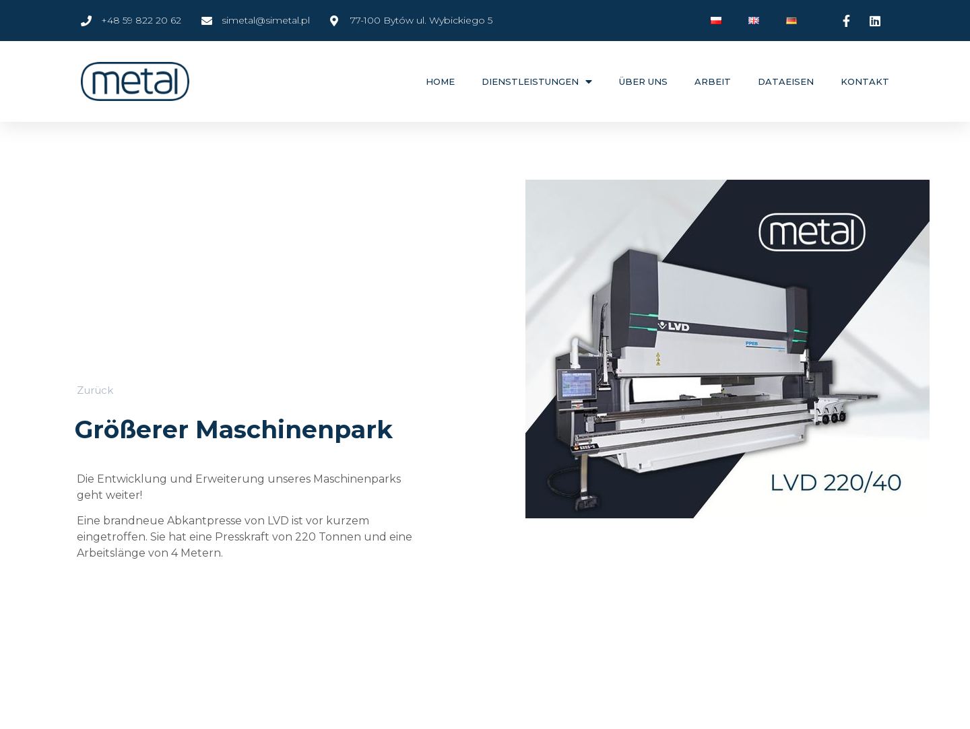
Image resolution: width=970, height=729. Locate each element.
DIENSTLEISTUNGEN (537, 81)
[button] (95, 390)
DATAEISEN (786, 81)
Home (440, 81)
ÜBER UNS (643, 81)
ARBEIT (712, 81)
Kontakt (865, 81)
